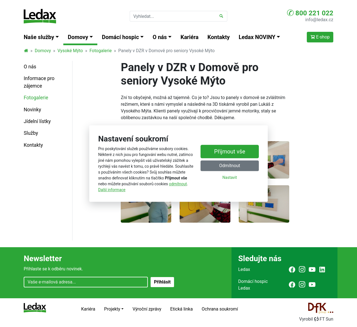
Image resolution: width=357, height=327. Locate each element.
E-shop (320, 37)
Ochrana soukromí (220, 309)
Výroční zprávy (146, 309)
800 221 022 (310, 13)
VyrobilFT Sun (316, 319)
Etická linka (181, 309)
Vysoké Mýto (70, 50)
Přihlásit (162, 282)
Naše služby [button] (39, 37)
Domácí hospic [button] (120, 37)
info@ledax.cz (319, 19)
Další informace (112, 189)
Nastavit (230, 177)
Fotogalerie (101, 50)
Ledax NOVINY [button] (257, 37)
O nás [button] (160, 37)
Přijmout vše (229, 151)
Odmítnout (229, 166)
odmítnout (178, 184)
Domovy (43, 50)
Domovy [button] (78, 37)
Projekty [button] (112, 309)
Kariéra (189, 37)
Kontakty (219, 37)
